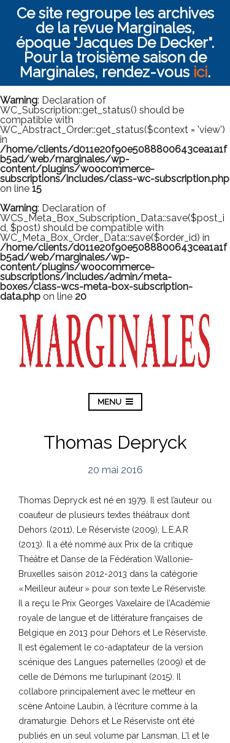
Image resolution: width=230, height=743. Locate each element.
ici (200, 72)
